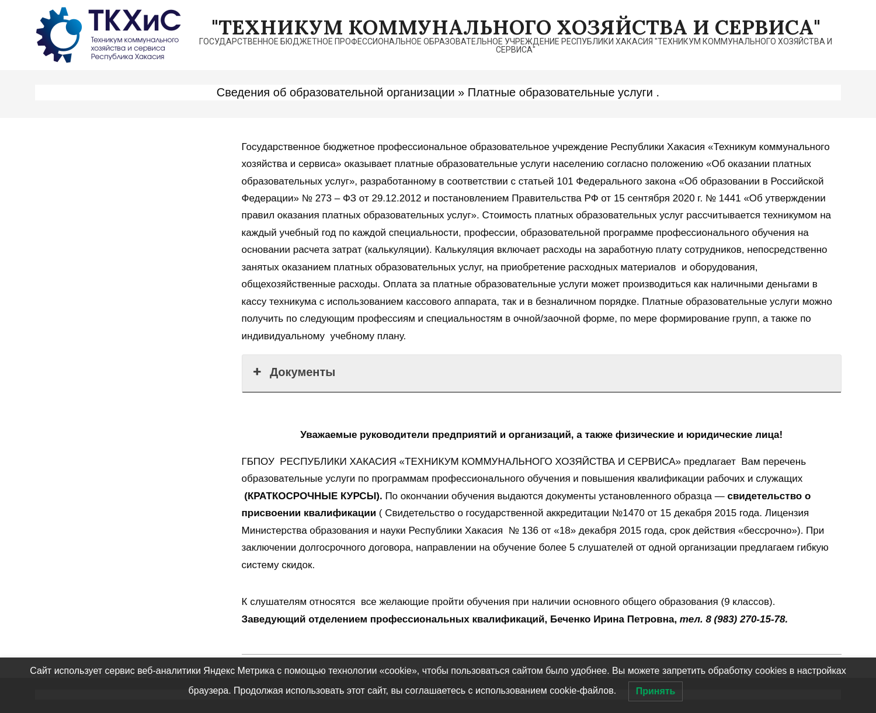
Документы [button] (293, 372)
